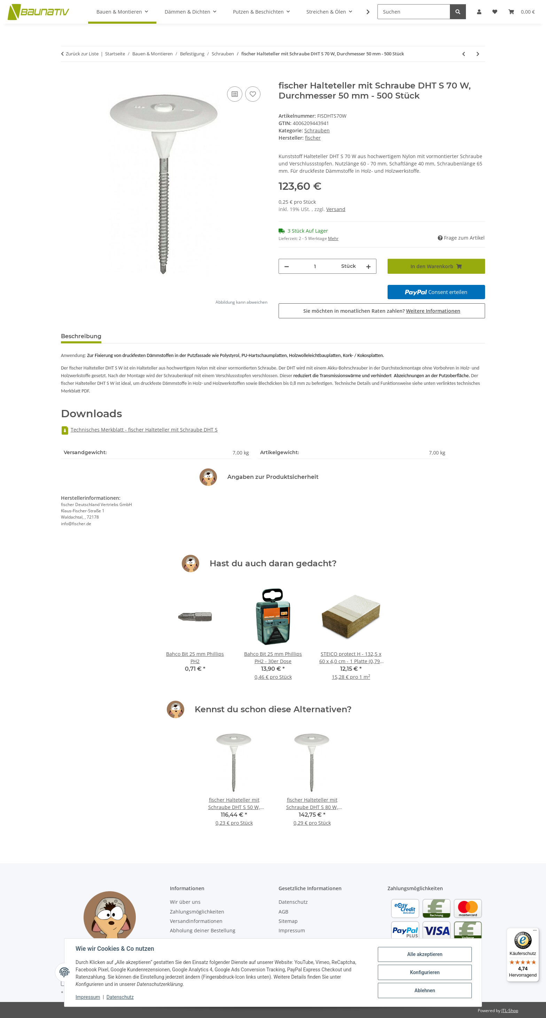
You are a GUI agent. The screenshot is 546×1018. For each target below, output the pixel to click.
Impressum (88, 997)
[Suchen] (413, 11)
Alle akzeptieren (424, 954)
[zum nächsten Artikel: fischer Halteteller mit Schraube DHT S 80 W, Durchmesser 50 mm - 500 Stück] (478, 53)
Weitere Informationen (433, 311)
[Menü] (535, 932)
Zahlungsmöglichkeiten (197, 911)
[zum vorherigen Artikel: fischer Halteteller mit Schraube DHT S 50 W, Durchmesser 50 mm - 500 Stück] (464, 53)
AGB (283, 911)
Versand (335, 209)
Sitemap (288, 921)
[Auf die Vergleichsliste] (234, 94)
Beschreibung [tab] (81, 336)
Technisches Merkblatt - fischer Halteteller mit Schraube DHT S (139, 429)
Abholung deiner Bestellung (202, 930)
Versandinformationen (196, 921)
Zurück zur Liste (82, 53)
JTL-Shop (509, 1010)
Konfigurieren (424, 972)
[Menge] (315, 266)
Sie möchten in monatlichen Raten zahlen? (381, 311)
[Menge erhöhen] (368, 266)
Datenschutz (120, 997)
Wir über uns (185, 902)
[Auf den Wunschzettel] (252, 94)
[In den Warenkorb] (66, 77)
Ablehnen (424, 990)
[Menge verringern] (286, 266)
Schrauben (317, 130)
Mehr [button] (333, 238)
